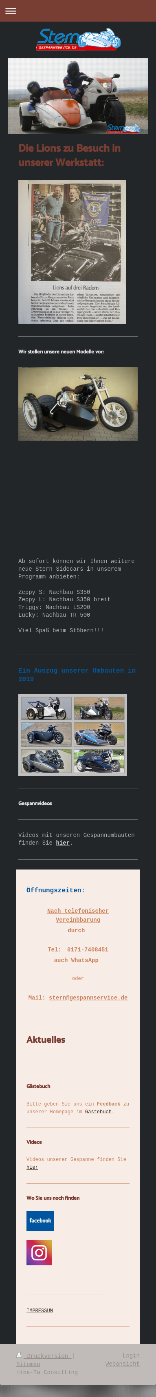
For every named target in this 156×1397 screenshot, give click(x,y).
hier (32, 1167)
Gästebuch (98, 1112)
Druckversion (44, 1356)
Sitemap (28, 1364)
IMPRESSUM (39, 1311)
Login (131, 1356)
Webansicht (122, 1364)
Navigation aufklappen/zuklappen (78, 11)
